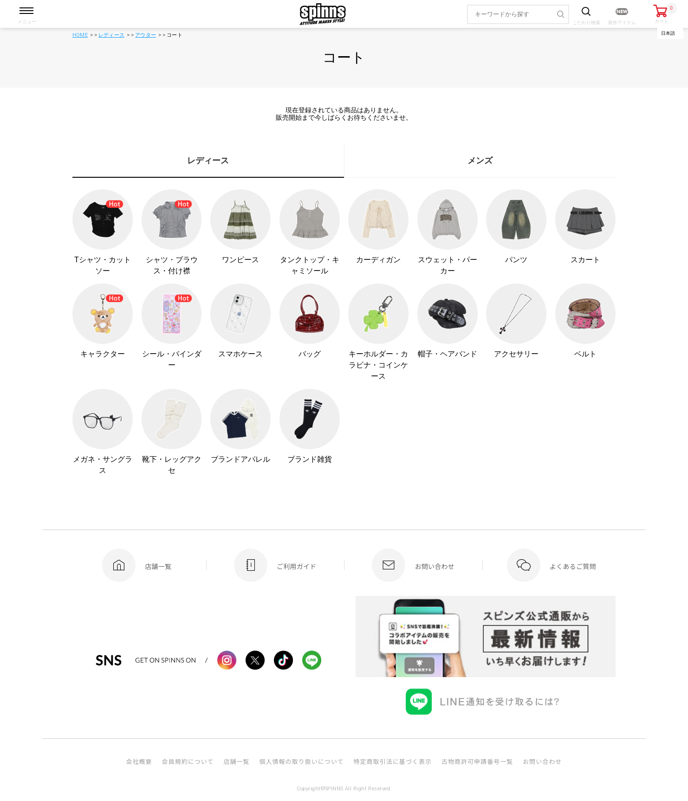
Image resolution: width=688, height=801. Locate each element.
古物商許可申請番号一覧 (477, 761)
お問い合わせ (542, 761)
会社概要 (139, 761)
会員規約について (188, 761)
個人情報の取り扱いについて (301, 761)
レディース (111, 35)
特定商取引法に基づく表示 (393, 761)
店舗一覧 (236, 761)
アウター (145, 35)
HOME (80, 35)
